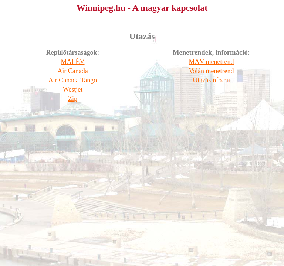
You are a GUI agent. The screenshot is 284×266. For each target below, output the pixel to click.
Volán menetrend (211, 71)
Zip (72, 98)
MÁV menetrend (211, 61)
